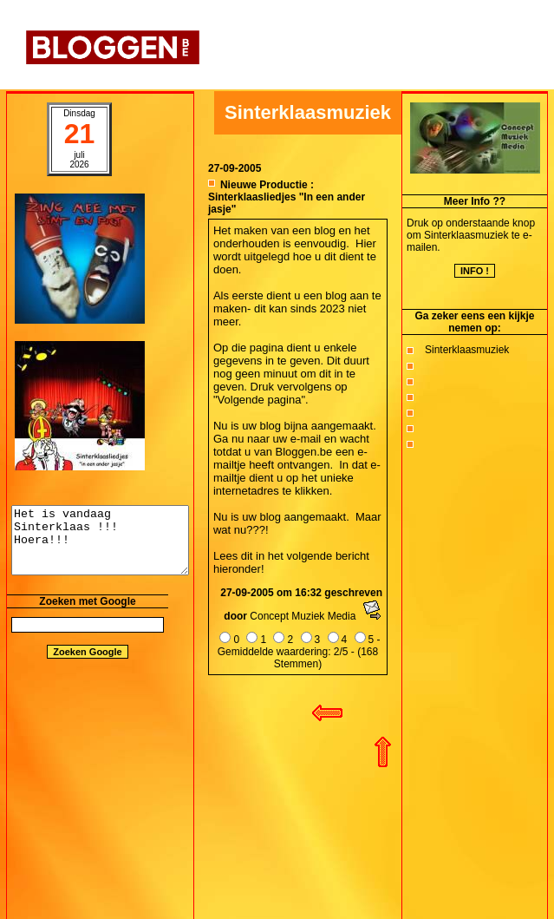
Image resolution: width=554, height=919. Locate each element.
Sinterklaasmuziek (467, 350)
